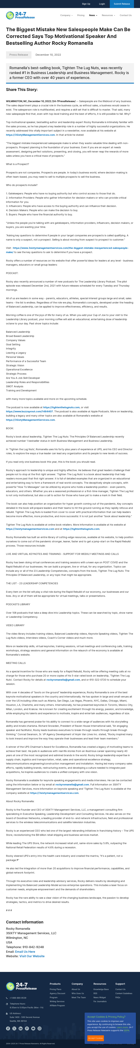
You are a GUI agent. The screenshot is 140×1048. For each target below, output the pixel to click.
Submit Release (122, 4)
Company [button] (65, 15)
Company (77, 984)
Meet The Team (79, 998)
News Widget (100, 998)
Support (120, 984)
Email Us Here (25, 951)
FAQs (117, 998)
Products (55, 984)
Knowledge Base (101, 989)
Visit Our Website (32, 956)
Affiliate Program (57, 1006)
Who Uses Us (78, 994)
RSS (95, 994)
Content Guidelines (123, 994)
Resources (100, 984)
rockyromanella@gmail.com (63, 680)
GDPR (126, 1030)
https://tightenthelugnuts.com (61, 407)
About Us (76, 989)
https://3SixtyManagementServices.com (30, 135)
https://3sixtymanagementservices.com (30, 529)
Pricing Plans (55, 989)
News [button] (92, 15)
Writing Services (57, 1002)
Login (102, 4)
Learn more (122, 1027)
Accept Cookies (95, 1038)
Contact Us (126, 15)
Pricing (80, 15)
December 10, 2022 (48, 54)
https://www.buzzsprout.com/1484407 (29, 411)
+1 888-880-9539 (18, 998)
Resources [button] (107, 15)
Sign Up (86, 4)
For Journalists (100, 1002)
